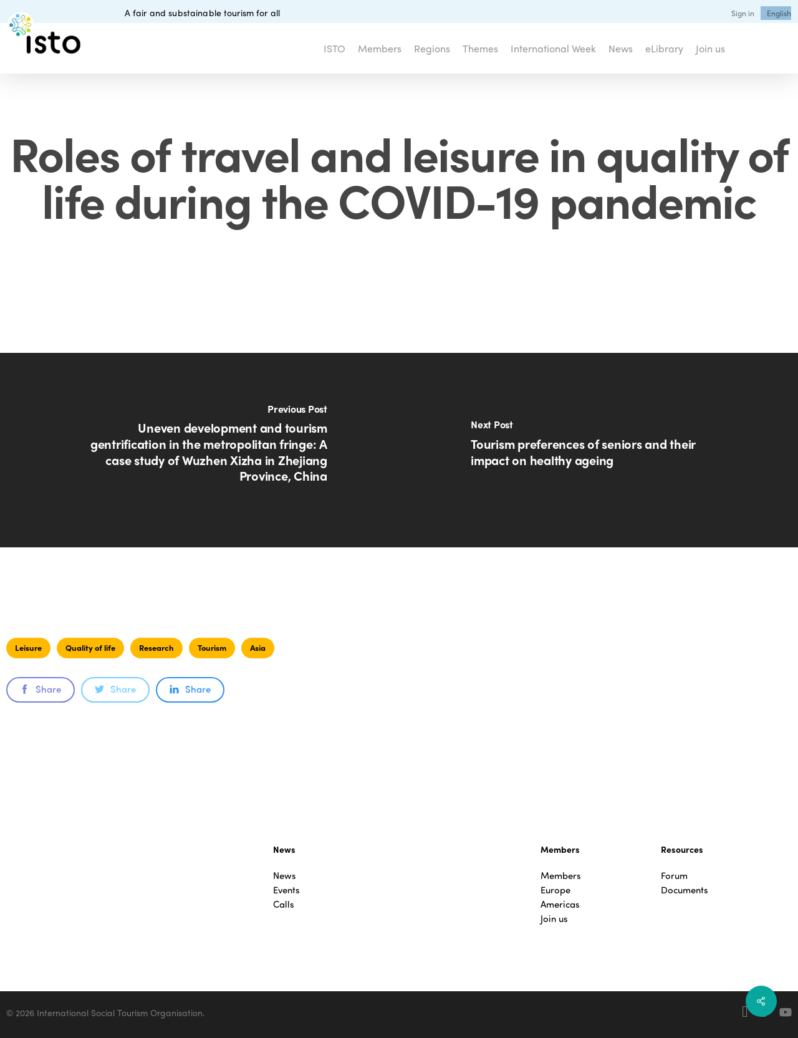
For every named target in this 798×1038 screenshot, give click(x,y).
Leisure (28, 647)
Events (286, 890)
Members (561, 875)
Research (156, 647)
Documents (684, 890)
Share (40, 689)
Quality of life (90, 647)
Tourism (212, 647)
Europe (555, 890)
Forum (674, 875)
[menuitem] (779, 13)
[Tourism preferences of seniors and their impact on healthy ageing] (598, 450)
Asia (258, 647)
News (284, 875)
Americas (560, 904)
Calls (283, 904)
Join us (554, 918)
